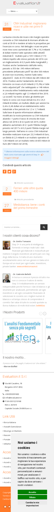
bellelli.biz (40, 305)
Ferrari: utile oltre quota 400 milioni (28, 190)
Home (27, 4)
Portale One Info (10, 439)
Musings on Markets (12, 431)
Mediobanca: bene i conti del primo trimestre (29, 206)
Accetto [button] (32, 492)
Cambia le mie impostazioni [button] (32, 503)
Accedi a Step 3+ (10, 458)
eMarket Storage (11, 443)
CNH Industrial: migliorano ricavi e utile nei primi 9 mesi (30, 26)
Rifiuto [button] (32, 497)
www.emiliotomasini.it (27, 266)
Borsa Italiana (9, 422)
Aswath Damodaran (12, 426)
